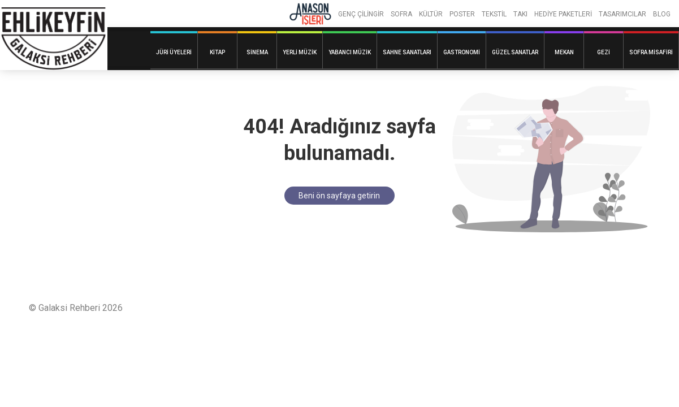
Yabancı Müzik (349, 52)
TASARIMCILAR (622, 14)
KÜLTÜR (431, 14)
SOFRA (401, 14)
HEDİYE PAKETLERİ (563, 14)
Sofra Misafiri (651, 52)
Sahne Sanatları (407, 52)
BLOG (662, 14)
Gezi (603, 52)
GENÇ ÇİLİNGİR (361, 14)
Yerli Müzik (300, 52)
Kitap (217, 52)
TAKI (520, 14)
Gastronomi (461, 52)
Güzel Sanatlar (515, 52)
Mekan (564, 52)
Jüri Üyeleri (174, 52)
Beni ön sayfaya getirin (339, 195)
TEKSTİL (494, 14)
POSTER (462, 14)
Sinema (257, 52)
